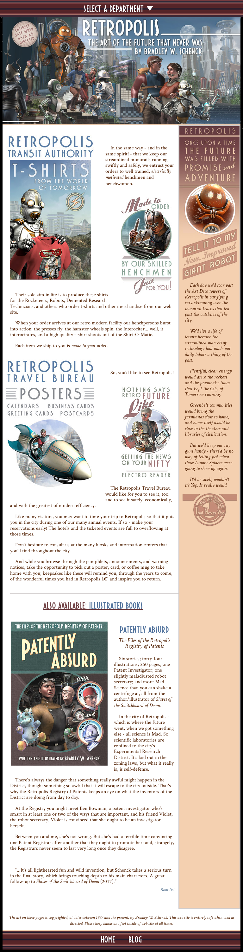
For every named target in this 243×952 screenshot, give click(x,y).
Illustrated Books (116, 605)
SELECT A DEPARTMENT (118, 8)
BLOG (135, 939)
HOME (108, 939)
